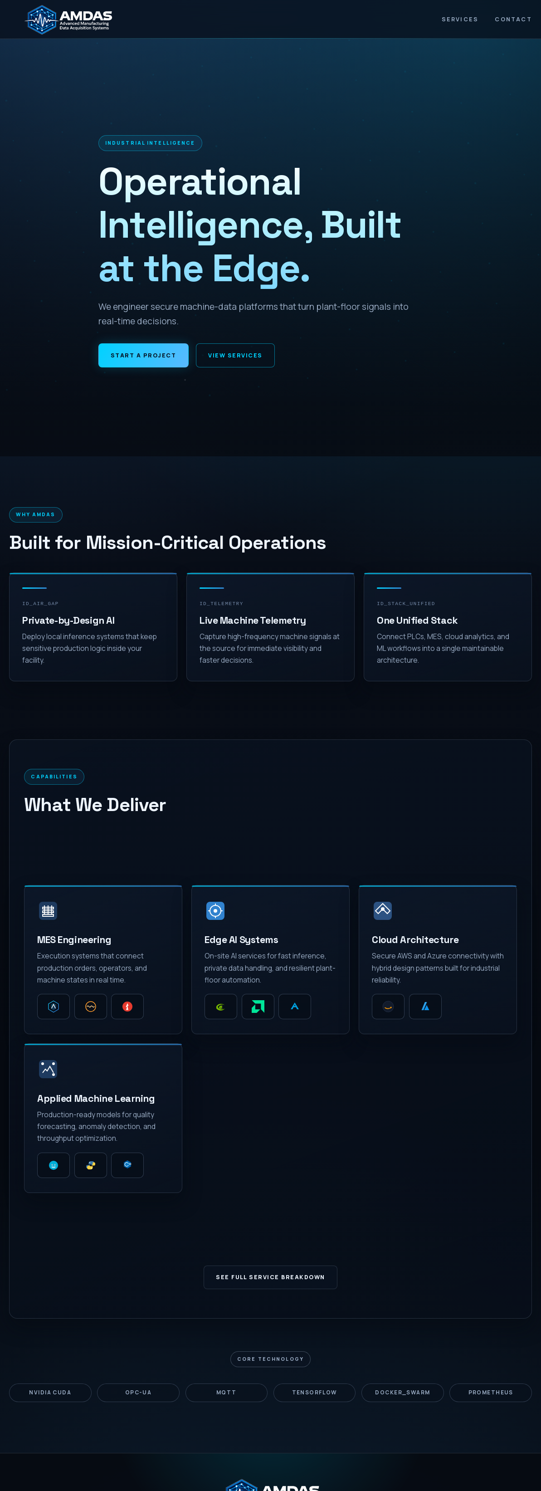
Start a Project (143, 355)
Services (460, 19)
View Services (235, 355)
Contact (513, 19)
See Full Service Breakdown (270, 1277)
